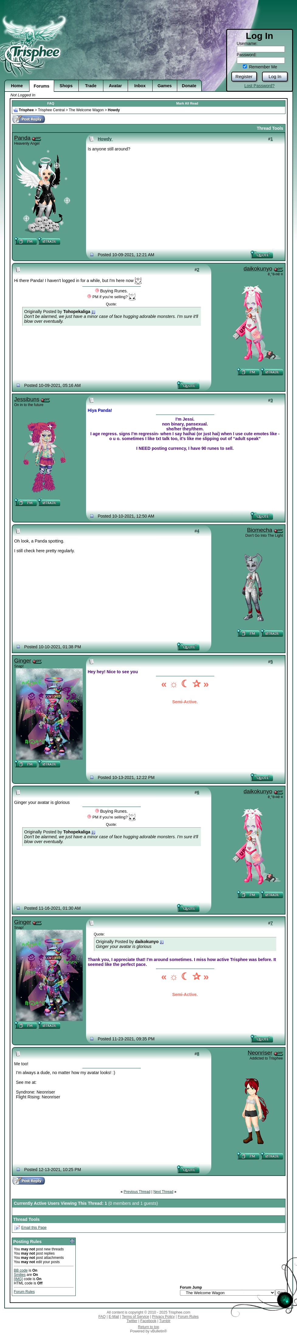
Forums (41, 86)
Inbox (140, 85)
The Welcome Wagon (86, 110)
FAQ (50, 103)
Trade (90, 85)
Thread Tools (270, 128)
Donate (189, 85)
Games (164, 85)
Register (244, 76)
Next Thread (163, 1192)
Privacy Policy (163, 1317)
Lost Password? (259, 85)
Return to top (148, 1327)
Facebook (148, 1321)
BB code (21, 1270)
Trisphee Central (51, 110)
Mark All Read (187, 103)
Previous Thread (137, 1192)
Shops (66, 85)
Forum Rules (24, 1292)
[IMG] (18, 1279)
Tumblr (165, 1321)
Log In (275, 76)
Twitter (131, 1321)
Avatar (115, 85)
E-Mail (114, 1317)
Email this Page (34, 1227)
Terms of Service (135, 1317)
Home (17, 85)
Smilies (20, 1275)
